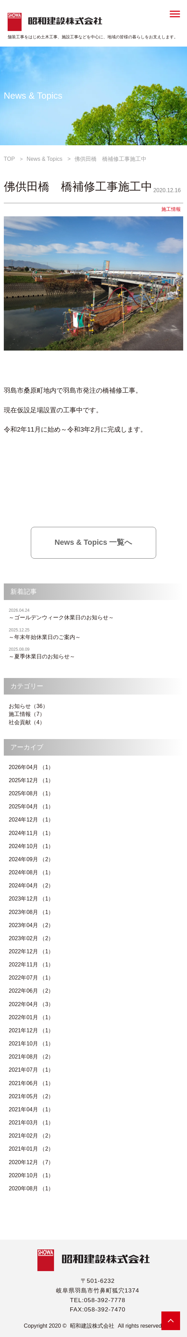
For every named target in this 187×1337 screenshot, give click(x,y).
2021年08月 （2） (31, 1057)
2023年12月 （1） (31, 899)
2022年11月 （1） (31, 964)
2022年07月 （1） (31, 978)
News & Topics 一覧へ (94, 542)
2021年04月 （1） (31, 1109)
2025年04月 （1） (31, 806)
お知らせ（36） (28, 706)
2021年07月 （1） (31, 1070)
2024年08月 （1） (31, 872)
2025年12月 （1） (31, 780)
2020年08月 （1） (31, 1188)
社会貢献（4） (27, 722)
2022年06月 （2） (31, 991)
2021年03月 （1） (31, 1122)
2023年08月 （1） (31, 912)
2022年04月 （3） (31, 1004)
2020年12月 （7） (31, 1162)
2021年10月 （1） (31, 1043)
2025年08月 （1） (31, 793)
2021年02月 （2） (31, 1136)
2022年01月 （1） (31, 1017)
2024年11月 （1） (31, 833)
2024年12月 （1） (31, 820)
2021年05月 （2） (31, 1096)
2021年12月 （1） (31, 1030)
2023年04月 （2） (31, 925)
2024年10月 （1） (31, 846)
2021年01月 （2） (31, 1149)
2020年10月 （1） (31, 1175)
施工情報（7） (27, 714)
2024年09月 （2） (31, 859)
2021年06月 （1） (31, 1083)
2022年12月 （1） (31, 951)
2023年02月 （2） (31, 938)
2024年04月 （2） (31, 885)
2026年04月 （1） (31, 767)
